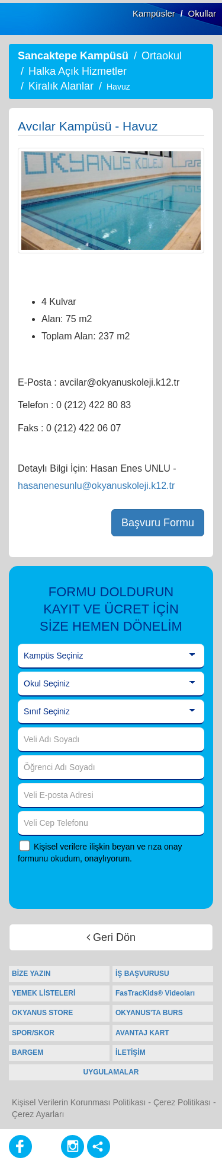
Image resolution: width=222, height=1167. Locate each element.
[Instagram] (72, 1146)
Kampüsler (154, 13)
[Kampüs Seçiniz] (111, 656)
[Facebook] (20, 1146)
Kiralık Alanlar (61, 86)
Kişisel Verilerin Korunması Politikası (79, 1102)
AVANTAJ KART (142, 1033)
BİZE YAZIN (31, 973)
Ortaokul (161, 56)
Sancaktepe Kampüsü (73, 56)
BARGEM (27, 1052)
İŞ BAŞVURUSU (142, 973)
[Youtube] (46, 1146)
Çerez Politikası (182, 1102)
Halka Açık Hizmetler (77, 71)
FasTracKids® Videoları (155, 993)
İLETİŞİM (130, 1052)
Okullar (202, 13)
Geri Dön (111, 937)
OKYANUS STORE (42, 1013)
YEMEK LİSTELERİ (43, 993)
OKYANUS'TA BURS (149, 1013)
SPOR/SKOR (33, 1033)
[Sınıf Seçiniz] (111, 711)
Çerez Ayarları (38, 1114)
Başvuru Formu (157, 523)
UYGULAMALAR (111, 1072)
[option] (111, 200)
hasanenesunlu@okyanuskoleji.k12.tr (96, 486)
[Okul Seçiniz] (111, 684)
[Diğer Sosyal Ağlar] (98, 1146)
